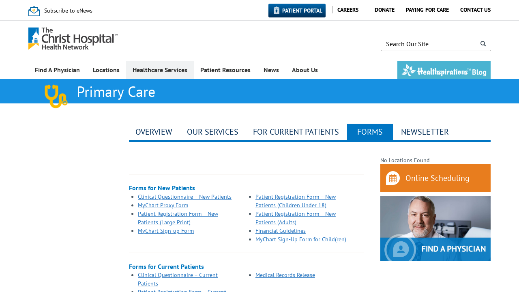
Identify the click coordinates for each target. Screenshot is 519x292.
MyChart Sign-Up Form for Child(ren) (300, 239)
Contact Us (475, 9)
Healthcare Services (160, 70)
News (271, 70)
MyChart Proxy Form (163, 205)
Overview (153, 132)
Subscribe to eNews (68, 10)
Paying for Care (427, 9)
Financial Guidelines (280, 230)
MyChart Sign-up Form (166, 230)
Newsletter (425, 132)
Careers (347, 9)
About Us (305, 70)
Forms (370, 132)
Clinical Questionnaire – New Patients (185, 196)
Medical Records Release (285, 275)
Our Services (212, 132)
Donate (385, 9)
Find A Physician (57, 70)
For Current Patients (296, 132)
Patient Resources (225, 70)
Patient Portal (302, 10)
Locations (106, 70)
